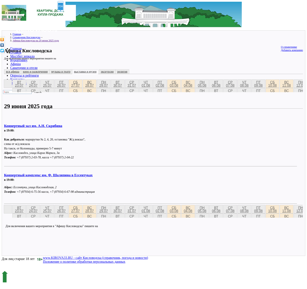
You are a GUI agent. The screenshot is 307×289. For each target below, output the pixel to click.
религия (122, 71)
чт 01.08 (146, 83)
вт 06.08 (216, 83)
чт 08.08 (244, 83)
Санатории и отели (24, 68)
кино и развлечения (35, 71)
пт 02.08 (160, 83)
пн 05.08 (202, 83)
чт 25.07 (47, 83)
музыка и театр (60, 71)
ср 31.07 (131, 83)
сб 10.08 (272, 83)
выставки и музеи (85, 71)
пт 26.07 (61, 83)
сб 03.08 (174, 83)
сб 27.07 (75, 83)
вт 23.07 (19, 83)
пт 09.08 (258, 83)
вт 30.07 (117, 83)
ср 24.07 (33, 83)
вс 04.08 (188, 83)
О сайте (16, 52)
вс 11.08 (286, 83)
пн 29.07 (103, 83)
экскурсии (107, 71)
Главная (16, 48)
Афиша (15, 64)
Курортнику (19, 60)
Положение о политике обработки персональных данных (84, 261)
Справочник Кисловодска (26, 37)
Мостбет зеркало (22, 56)
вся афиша (12, 71)
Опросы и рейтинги (24, 75)
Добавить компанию (292, 50)
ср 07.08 (230, 83)
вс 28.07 (89, 83)
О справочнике (289, 46)
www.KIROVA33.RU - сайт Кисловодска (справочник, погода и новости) (95, 258)
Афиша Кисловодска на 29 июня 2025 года (36, 40)
